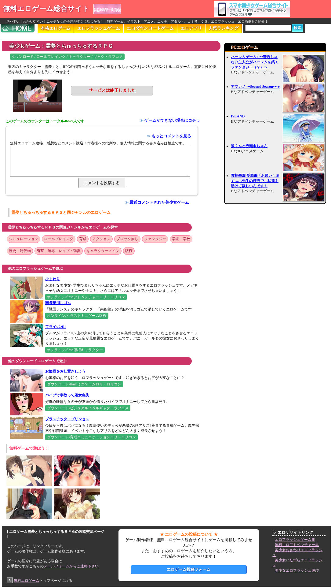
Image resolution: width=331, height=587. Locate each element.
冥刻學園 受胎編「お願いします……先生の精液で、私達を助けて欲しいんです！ (255, 180)
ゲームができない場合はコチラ (172, 120)
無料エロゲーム (26, 580)
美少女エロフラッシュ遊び (297, 570)
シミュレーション (23, 239)
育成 (82, 239)
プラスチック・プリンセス (67, 419)
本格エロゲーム (56, 28)
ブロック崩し (127, 239)
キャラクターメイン (102, 251)
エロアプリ (191, 28)
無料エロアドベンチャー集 (297, 545)
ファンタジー (155, 239)
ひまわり (52, 279)
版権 (129, 251)
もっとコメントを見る (171, 136)
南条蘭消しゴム (58, 303)
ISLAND (238, 116)
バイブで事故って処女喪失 (67, 395)
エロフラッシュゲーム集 (295, 539)
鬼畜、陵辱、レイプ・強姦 (59, 251)
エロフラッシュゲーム (98, 28)
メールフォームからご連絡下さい (71, 566)
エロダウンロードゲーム (150, 28)
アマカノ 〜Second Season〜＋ (255, 86)
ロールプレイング (58, 239)
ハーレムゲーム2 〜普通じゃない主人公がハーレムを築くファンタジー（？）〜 (254, 62)
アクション (101, 239)
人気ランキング (223, 28)
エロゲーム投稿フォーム (188, 569)
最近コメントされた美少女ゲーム (159, 202)
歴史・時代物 (20, 251)
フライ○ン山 (55, 327)
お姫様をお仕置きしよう (65, 371)
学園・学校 (181, 239)
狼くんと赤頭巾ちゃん (249, 146)
